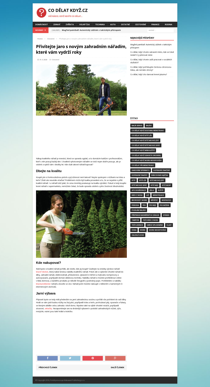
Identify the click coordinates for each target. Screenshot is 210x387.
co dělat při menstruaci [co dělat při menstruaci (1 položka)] (143, 165)
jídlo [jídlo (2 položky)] (152, 190)
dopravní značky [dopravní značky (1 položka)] (139, 175)
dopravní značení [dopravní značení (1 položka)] (161, 170)
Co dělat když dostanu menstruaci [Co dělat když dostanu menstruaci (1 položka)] (148, 130)
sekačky (48, 308)
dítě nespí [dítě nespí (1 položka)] (166, 185)
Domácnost (41, 24)
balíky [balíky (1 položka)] (149, 125)
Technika (100, 24)
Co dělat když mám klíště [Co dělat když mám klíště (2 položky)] (143, 150)
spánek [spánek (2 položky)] (166, 215)
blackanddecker (43, 284)
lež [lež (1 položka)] (147, 195)
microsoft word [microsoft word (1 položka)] (139, 200)
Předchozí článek (48, 367)
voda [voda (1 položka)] (134, 230)
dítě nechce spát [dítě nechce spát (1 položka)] (139, 185)
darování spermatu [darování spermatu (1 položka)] (141, 170)
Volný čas (84, 24)
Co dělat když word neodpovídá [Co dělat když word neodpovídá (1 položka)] (147, 160)
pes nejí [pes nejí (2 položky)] (152, 205)
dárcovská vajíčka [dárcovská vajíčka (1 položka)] (159, 175)
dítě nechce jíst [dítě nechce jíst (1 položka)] (157, 180)
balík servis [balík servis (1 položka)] (137, 125)
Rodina (168, 24)
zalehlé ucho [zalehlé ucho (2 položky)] (138, 235)
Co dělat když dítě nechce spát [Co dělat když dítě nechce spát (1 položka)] (146, 145)
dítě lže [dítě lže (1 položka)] (142, 180)
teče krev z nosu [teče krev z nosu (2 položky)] (150, 220)
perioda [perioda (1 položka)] (135, 205)
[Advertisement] (81, 137)
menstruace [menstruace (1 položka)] (158, 195)
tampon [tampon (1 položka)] (135, 220)
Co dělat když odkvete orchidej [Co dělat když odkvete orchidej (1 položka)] (146, 155)
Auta (113, 24)
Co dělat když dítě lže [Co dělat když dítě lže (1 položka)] (142, 135)
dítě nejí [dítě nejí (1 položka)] (154, 185)
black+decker (42, 271)
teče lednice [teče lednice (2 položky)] (137, 225)
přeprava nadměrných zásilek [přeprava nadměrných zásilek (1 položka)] (145, 215)
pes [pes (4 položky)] (144, 205)
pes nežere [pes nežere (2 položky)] (164, 205)
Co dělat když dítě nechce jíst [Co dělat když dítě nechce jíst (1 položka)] (145, 140)
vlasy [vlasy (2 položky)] (169, 225)
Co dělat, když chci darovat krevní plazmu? (148, 74)
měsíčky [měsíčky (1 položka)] (154, 200)
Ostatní (125, 24)
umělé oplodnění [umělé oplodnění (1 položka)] (155, 225)
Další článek (117, 367)
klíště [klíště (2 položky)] (160, 190)
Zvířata (70, 24)
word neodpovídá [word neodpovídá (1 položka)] (157, 230)
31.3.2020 (43, 59)
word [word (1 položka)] (142, 230)
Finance (155, 24)
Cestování (140, 24)
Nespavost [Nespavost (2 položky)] (166, 200)
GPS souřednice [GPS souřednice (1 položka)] (139, 190)
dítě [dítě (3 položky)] (133, 180)
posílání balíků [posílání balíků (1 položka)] (139, 210)
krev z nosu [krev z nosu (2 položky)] (137, 195)
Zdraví (56, 24)
